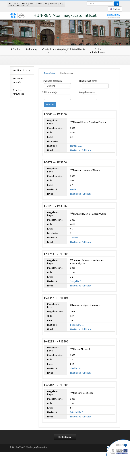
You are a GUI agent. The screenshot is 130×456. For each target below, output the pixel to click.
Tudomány (32, 49)
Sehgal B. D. (76, 281)
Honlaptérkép (65, 437)
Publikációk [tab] (49, 73)
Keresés (50, 104)
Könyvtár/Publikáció (65, 50)
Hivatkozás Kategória (52, 81)
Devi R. (73, 189)
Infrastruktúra (48, 50)
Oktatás (81, 49)
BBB (32, 4)
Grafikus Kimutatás (18, 92)
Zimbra (16, 4)
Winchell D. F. (76, 412)
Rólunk (15, 49)
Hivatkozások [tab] (66, 73)
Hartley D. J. (76, 146)
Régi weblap (22, 5)
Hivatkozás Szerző (88, 81)
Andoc (39, 4)
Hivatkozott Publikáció (80, 150)
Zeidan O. (75, 237)
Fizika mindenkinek (97, 51)
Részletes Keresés (18, 80)
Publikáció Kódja (49, 92)
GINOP (11, 5)
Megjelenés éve (87, 92)
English (115, 9)
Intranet (53, 4)
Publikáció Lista (21, 70)
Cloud (24, 4)
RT (46, 4)
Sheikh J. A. (75, 368)
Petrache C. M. (77, 325)
